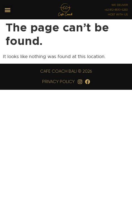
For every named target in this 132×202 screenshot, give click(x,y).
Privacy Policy (58, 81)
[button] (7, 9)
